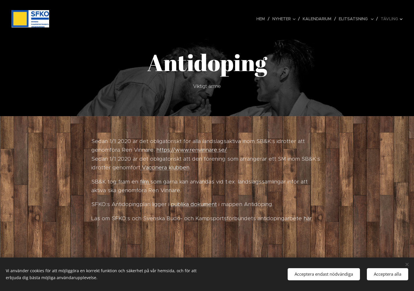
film (145, 181)
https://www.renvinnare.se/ (191, 150)
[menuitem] (262, 19)
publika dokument (194, 204)
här (308, 218)
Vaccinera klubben (164, 167)
